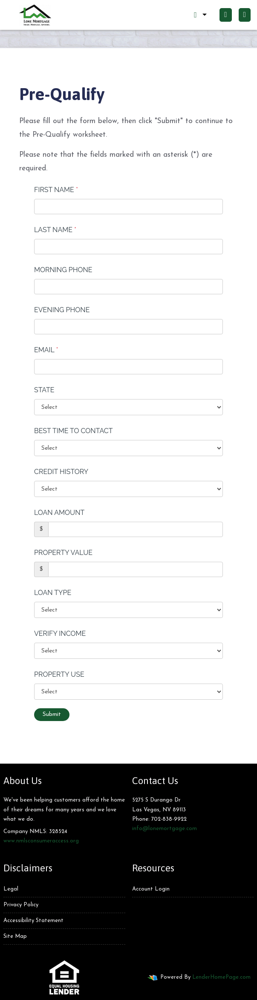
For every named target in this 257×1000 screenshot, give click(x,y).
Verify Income (60, 633)
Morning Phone (63, 270)
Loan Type (52, 593)
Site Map (15, 936)
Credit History (61, 472)
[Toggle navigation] (245, 15)
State (44, 390)
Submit (52, 714)
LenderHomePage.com (221, 977)
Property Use (59, 674)
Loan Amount (59, 513)
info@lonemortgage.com (164, 828)
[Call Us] (225, 15)
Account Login (151, 889)
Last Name (55, 230)
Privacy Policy (20, 905)
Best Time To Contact (73, 431)
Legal (10, 889)
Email (46, 350)
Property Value (63, 553)
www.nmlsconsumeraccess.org (41, 841)
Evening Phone (62, 310)
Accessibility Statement (33, 920)
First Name (56, 190)
